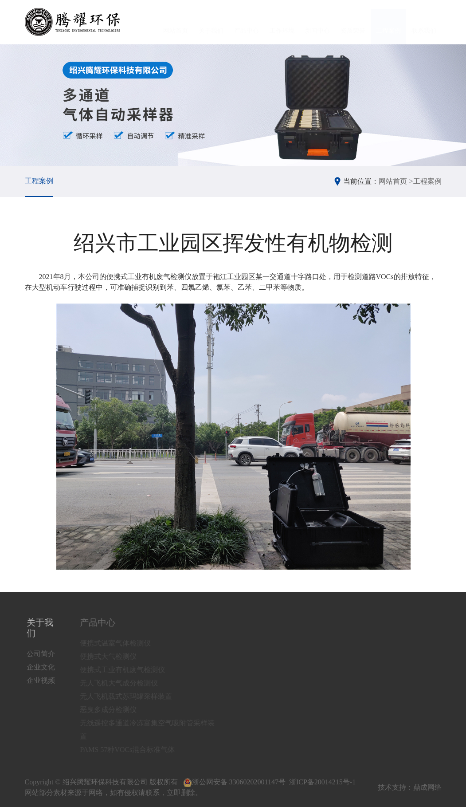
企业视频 (42, 680)
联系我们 (423, 22)
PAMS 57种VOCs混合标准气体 (133, 749)
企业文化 (42, 667)
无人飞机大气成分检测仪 (125, 683)
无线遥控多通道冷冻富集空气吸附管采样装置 (153, 729)
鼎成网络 (427, 787)
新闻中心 (317, 22)
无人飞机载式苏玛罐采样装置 (132, 696)
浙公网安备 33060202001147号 (234, 782)
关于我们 (211, 22)
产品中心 (246, 22)
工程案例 (388, 22)
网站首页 (175, 22)
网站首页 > (396, 181)
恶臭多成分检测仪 (114, 709)
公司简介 (42, 653)
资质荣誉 (353, 22)
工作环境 (282, 22)
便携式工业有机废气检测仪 (128, 669)
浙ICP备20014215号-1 (322, 782)
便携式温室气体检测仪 (121, 643)
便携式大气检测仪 (114, 656)
